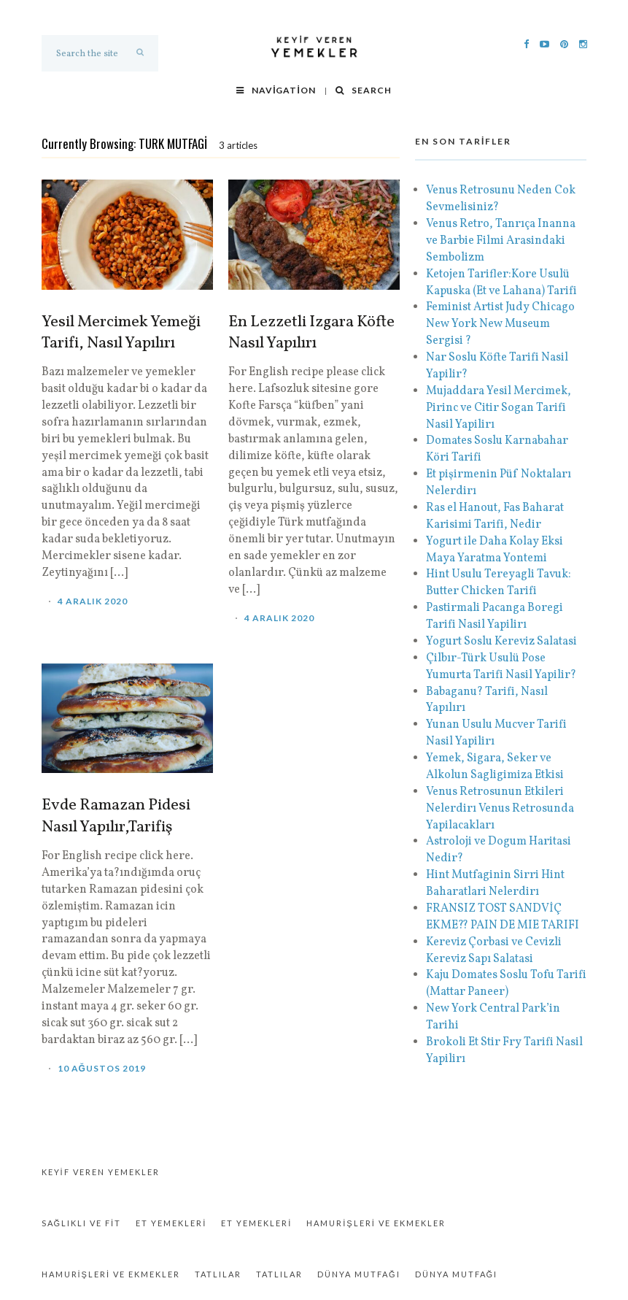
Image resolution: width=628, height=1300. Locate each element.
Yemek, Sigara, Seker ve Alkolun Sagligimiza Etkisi (495, 766)
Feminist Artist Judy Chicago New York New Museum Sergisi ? (500, 324)
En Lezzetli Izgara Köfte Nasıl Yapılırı (311, 333)
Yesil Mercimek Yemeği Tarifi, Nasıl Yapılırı (121, 333)
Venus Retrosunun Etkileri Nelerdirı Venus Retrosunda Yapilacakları (500, 809)
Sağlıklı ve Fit (82, 1223)
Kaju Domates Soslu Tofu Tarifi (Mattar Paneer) (506, 983)
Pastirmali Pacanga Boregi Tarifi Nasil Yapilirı (494, 616)
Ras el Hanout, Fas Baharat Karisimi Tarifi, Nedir (495, 516)
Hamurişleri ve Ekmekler (375, 1223)
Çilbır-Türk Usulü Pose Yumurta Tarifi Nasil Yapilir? (501, 666)
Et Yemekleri (171, 1223)
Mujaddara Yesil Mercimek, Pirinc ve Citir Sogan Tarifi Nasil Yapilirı (498, 408)
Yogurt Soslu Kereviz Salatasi (501, 642)
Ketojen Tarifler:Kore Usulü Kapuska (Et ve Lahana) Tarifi (501, 282)
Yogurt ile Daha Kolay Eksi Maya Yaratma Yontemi (494, 550)
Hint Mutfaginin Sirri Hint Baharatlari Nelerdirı (495, 883)
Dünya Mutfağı (358, 1274)
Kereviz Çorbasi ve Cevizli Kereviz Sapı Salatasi (494, 950)
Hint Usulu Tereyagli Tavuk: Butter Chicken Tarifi (498, 582)
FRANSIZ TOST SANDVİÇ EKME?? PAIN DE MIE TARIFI (502, 917)
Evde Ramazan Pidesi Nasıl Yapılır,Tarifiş (116, 817)
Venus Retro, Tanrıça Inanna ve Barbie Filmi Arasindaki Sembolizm (502, 241)
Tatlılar (218, 1274)
